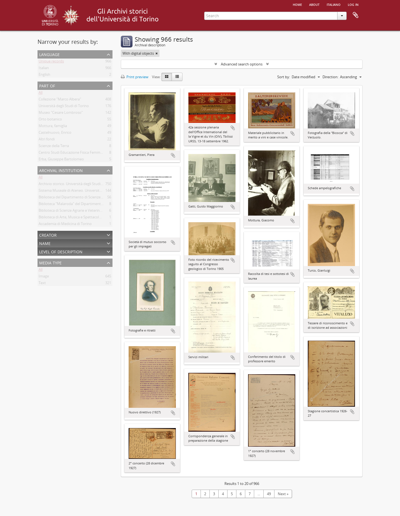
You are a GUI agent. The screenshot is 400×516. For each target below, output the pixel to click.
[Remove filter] (157, 53)
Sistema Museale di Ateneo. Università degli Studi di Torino (87, 191)
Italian (44, 68)
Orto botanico (50, 120)
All (40, 93)
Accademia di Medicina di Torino (65, 224)
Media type (50, 262)
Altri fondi (47, 140)
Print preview (134, 76)
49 (269, 493)
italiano (334, 4)
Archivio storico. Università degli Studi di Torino (77, 184)
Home (297, 4)
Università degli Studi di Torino (64, 106)
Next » (283, 493)
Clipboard (355, 15)
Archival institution (61, 170)
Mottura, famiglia (53, 126)
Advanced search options (241, 64)
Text (42, 283)
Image (44, 277)
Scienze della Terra (54, 146)
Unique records (51, 62)
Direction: (330, 76)
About (314, 4)
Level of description (60, 251)
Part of (47, 85)
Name (45, 243)
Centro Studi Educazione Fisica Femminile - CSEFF (79, 153)
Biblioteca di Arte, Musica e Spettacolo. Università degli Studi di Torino (96, 218)
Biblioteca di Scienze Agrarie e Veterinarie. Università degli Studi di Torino (98, 211)
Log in (353, 4)
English (44, 75)
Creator (48, 234)
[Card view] (166, 77)
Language (49, 54)
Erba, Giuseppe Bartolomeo (61, 160)
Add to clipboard (173, 155)
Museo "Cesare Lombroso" (61, 113)
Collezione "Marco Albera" (60, 100)
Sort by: (283, 76)
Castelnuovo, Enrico (55, 133)
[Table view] (177, 77)
